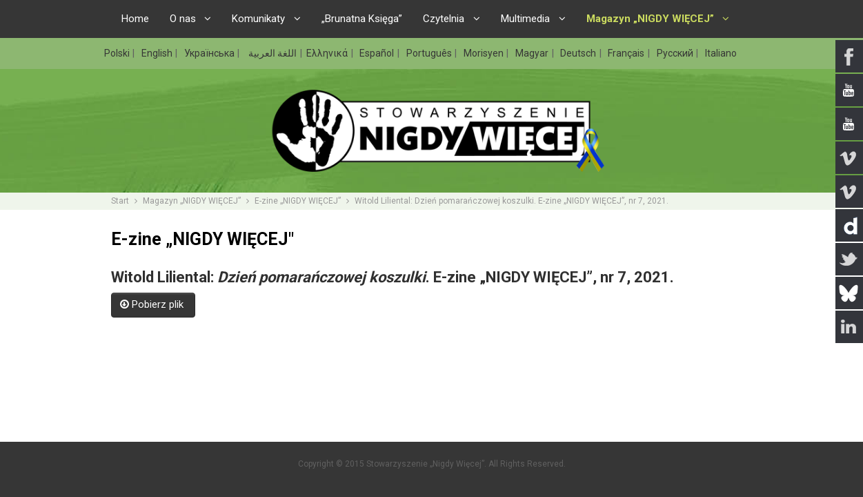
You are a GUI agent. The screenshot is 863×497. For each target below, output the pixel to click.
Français (627, 53)
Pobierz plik (153, 304)
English (158, 53)
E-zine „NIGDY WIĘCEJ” (298, 201)
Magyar (532, 53)
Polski (118, 53)
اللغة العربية (271, 53)
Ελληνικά (328, 53)
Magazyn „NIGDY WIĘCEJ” (192, 201)
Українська (210, 53)
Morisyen (485, 53)
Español (377, 53)
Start (120, 201)
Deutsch (579, 53)
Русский (676, 53)
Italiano (721, 53)
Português (430, 53)
